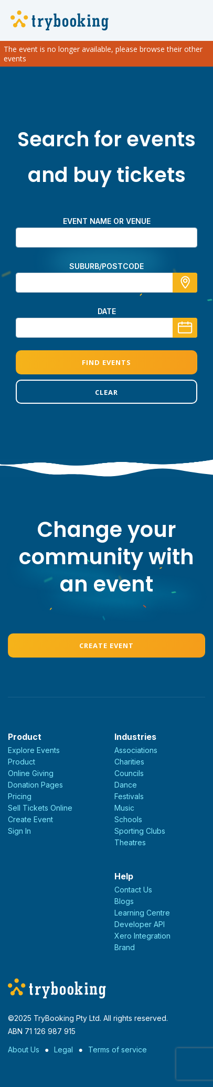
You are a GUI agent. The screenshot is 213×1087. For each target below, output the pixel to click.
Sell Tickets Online (40, 807)
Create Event (106, 645)
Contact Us (133, 889)
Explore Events (34, 750)
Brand (124, 947)
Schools (128, 819)
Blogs (124, 901)
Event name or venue (107, 221)
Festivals (129, 796)
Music (124, 807)
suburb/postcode (106, 266)
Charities (129, 761)
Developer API (139, 924)
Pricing (19, 796)
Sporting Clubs (139, 830)
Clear (106, 392)
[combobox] (106, 283)
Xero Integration (142, 935)
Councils (129, 773)
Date (107, 311)
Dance (125, 784)
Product (21, 761)
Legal (63, 1049)
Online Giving (31, 773)
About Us (23, 1049)
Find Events (106, 362)
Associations (135, 750)
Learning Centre (142, 912)
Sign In (19, 830)
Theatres (130, 842)
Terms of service (117, 1049)
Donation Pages (35, 784)
